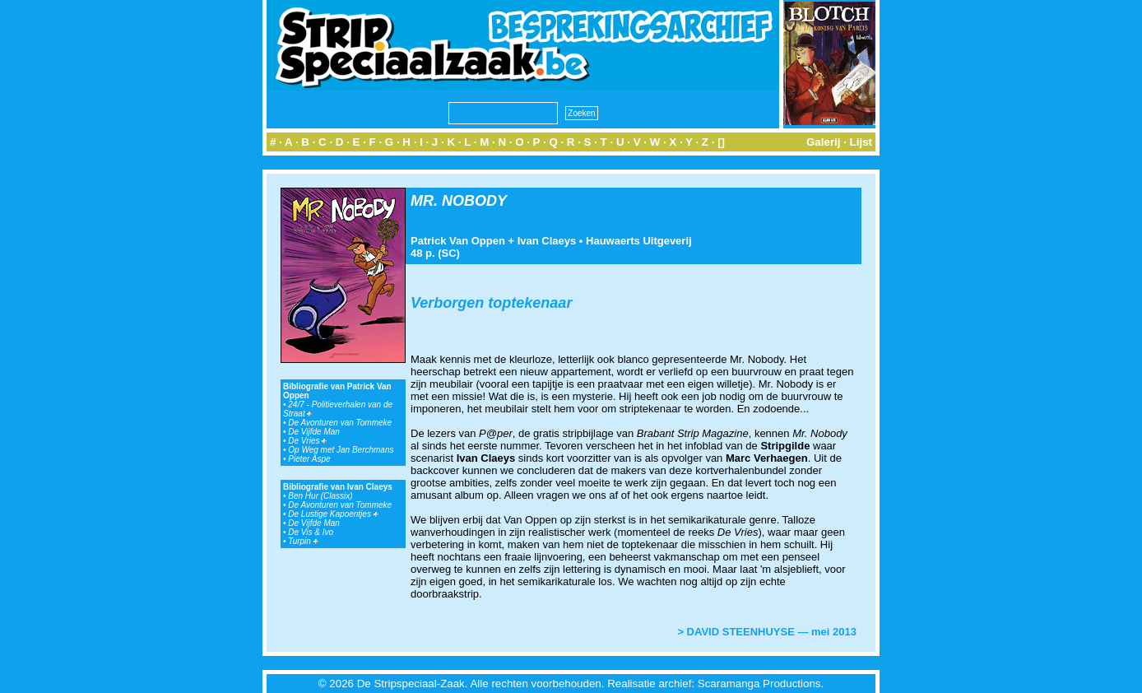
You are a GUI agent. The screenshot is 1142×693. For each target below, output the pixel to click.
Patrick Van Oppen (458, 241)
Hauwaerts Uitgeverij (639, 241)
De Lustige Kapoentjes (333, 514)
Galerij (823, 142)
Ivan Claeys (547, 241)
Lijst (861, 142)
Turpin (303, 541)
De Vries (307, 440)
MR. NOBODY (459, 201)
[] (721, 142)
